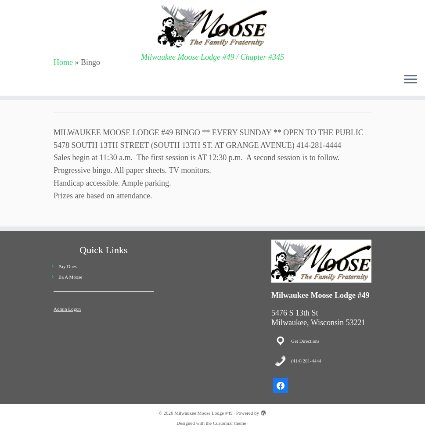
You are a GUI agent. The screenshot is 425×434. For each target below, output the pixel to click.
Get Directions (305, 341)
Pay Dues (67, 266)
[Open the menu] (410, 79)
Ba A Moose (70, 277)
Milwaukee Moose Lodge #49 (203, 413)
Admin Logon (67, 309)
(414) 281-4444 (306, 360)
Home (63, 62)
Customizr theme (229, 423)
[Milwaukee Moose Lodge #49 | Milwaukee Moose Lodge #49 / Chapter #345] (212, 26)
